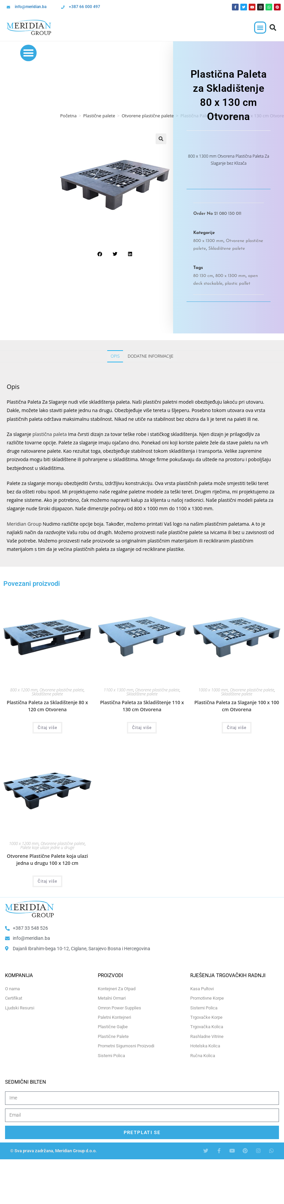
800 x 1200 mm (24, 690)
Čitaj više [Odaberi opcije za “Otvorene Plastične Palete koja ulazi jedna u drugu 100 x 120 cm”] (47, 881)
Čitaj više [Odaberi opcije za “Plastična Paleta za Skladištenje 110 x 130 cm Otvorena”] (142, 727)
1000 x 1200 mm (24, 843)
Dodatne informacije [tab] (150, 356)
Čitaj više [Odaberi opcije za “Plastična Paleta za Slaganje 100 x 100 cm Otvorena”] (236, 727)
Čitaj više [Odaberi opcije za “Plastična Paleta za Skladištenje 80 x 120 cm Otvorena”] (47, 727)
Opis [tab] (115, 356)
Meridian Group (24, 524)
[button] (260, 28)
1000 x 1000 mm (213, 690)
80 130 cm (203, 276)
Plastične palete (99, 116)
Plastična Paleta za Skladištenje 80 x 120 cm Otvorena (47, 706)
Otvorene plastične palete (148, 116)
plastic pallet (237, 283)
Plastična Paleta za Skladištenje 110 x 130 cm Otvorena (142, 706)
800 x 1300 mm (208, 241)
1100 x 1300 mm (118, 690)
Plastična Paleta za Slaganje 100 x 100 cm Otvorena (236, 706)
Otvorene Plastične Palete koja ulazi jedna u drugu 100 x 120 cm (47, 859)
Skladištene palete (226, 248)
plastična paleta (49, 434)
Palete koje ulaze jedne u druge (47, 847)
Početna (68, 116)
